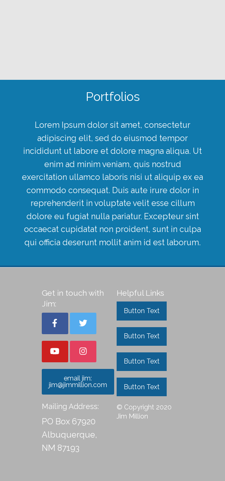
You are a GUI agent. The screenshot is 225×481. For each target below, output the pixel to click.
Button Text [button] (142, 311)
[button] (55, 323)
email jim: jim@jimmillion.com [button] (78, 381)
